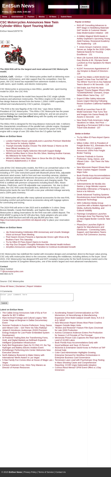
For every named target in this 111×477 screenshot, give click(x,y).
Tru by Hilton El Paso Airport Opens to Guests (27, 242)
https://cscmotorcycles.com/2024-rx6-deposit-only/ (23, 220)
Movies (42, 17)
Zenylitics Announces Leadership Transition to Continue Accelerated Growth (41, 247)
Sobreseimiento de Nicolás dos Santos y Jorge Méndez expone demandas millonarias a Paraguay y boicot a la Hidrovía (93, 187)
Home (4, 17)
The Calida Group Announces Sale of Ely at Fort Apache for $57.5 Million (24, 314)
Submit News (66, 17)
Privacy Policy (30, 472)
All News (52, 17)
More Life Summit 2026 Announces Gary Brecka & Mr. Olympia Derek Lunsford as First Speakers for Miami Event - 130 (94, 61)
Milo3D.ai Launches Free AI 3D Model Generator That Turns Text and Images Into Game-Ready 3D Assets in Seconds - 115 (92, 113)
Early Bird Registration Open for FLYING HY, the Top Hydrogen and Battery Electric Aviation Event (26, 346)
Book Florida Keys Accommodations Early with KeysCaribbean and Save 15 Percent (93, 178)
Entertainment (17, 17)
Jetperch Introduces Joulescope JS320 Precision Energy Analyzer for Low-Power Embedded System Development (25, 332)
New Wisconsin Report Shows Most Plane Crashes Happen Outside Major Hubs (93, 169)
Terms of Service (46, 472)
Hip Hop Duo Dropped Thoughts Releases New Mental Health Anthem (38, 244)
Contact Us (60, 472)
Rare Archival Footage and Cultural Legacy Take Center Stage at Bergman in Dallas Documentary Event (24, 320)
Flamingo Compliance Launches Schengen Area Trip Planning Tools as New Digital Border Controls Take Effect (93, 217)
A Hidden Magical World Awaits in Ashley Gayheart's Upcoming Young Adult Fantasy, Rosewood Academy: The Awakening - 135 (93, 40)
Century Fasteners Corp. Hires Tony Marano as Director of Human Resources (24, 366)
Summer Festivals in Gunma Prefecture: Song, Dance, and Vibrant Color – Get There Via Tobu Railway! (93, 160)
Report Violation (34, 286)
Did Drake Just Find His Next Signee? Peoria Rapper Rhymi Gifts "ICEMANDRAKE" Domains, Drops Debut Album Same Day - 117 (93, 91)
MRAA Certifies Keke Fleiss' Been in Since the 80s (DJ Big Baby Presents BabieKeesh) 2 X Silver (35, 159)
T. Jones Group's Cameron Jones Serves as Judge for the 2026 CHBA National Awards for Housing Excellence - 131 (93, 51)
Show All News (7, 286)
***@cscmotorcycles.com (11, 271)
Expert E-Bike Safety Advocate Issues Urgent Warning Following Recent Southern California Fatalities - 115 (94, 102)
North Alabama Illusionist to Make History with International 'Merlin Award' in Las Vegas (23, 356)
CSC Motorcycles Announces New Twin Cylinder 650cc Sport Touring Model (29, 24)
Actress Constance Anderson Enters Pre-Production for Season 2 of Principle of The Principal (79, 333)
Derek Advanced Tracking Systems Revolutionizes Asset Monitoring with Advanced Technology (94, 197)
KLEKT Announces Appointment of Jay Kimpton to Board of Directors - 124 (93, 71)
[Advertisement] (99, 422)
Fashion (31, 17)
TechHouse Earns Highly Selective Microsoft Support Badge (33, 151)
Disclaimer (20, 286)
